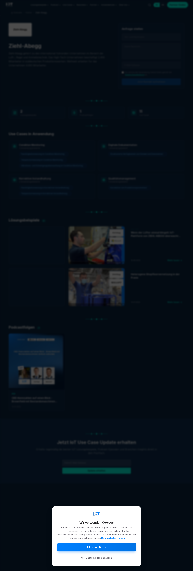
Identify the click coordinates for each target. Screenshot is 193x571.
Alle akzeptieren (97, 547)
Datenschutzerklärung (113, 538)
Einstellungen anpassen (96, 557)
